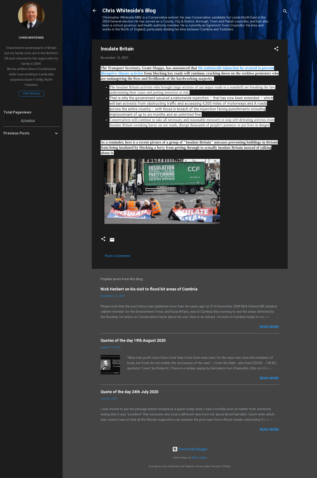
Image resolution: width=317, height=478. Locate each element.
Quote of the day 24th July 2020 (129, 391)
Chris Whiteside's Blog (129, 10)
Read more (269, 327)
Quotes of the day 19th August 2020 (133, 340)
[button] (276, 49)
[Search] (285, 12)
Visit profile (31, 93)
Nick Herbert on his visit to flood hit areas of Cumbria (149, 289)
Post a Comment (117, 256)
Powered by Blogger (189, 449)
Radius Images (199, 457)
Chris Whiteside (31, 37)
